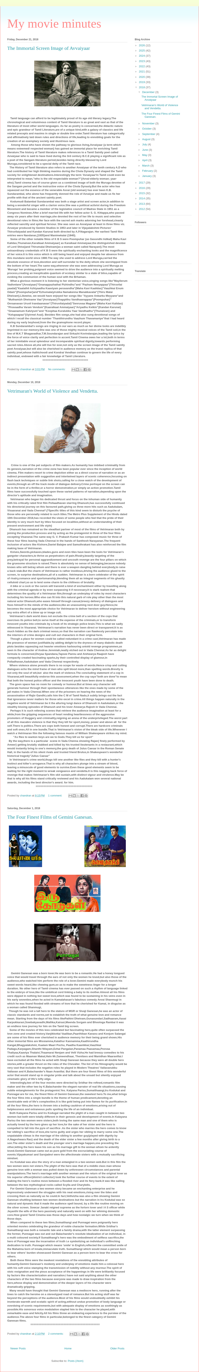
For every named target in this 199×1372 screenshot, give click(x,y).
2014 (142, 198)
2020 (142, 76)
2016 (142, 188)
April (145, 160)
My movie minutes (54, 23)
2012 (142, 209)
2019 (142, 82)
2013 (142, 203)
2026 (142, 45)
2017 (142, 182)
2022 (142, 66)
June (145, 149)
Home (68, 1348)
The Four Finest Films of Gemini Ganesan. (50, 817)
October (147, 128)
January (147, 176)
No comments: (57, 369)
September (149, 134)
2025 (142, 50)
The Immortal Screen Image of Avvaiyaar (48, 48)
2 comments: (56, 1333)
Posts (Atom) (75, 1360)
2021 (142, 71)
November (148, 123)
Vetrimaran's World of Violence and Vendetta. (52, 391)
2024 (142, 55)
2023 (142, 61)
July (145, 144)
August (146, 139)
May (145, 155)
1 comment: (55, 795)
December (148, 92)
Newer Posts (18, 1348)
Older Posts (117, 1348)
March (146, 165)
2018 (142, 87)
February (148, 170)
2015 (142, 193)
